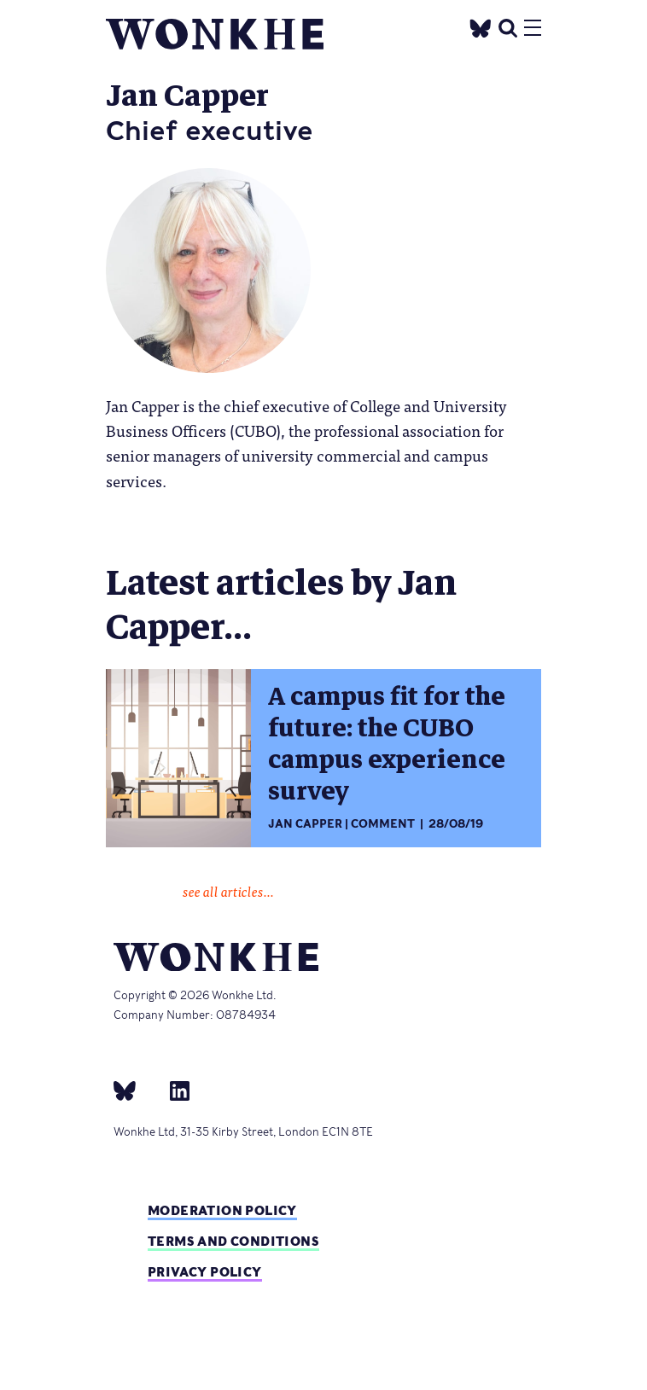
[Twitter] (480, 26)
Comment (383, 823)
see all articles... (228, 891)
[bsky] (135, 1090)
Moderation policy (222, 1210)
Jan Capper (305, 823)
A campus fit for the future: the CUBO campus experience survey (386, 744)
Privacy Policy (205, 1272)
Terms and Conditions (233, 1241)
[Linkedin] (172, 1090)
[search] (507, 26)
